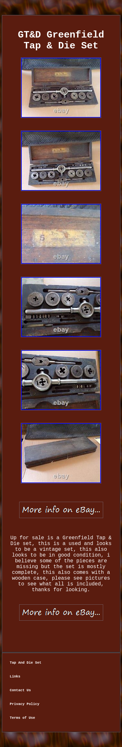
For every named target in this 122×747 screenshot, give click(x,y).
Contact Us (20, 690)
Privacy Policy (24, 704)
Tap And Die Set (26, 663)
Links (15, 676)
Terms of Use (22, 718)
